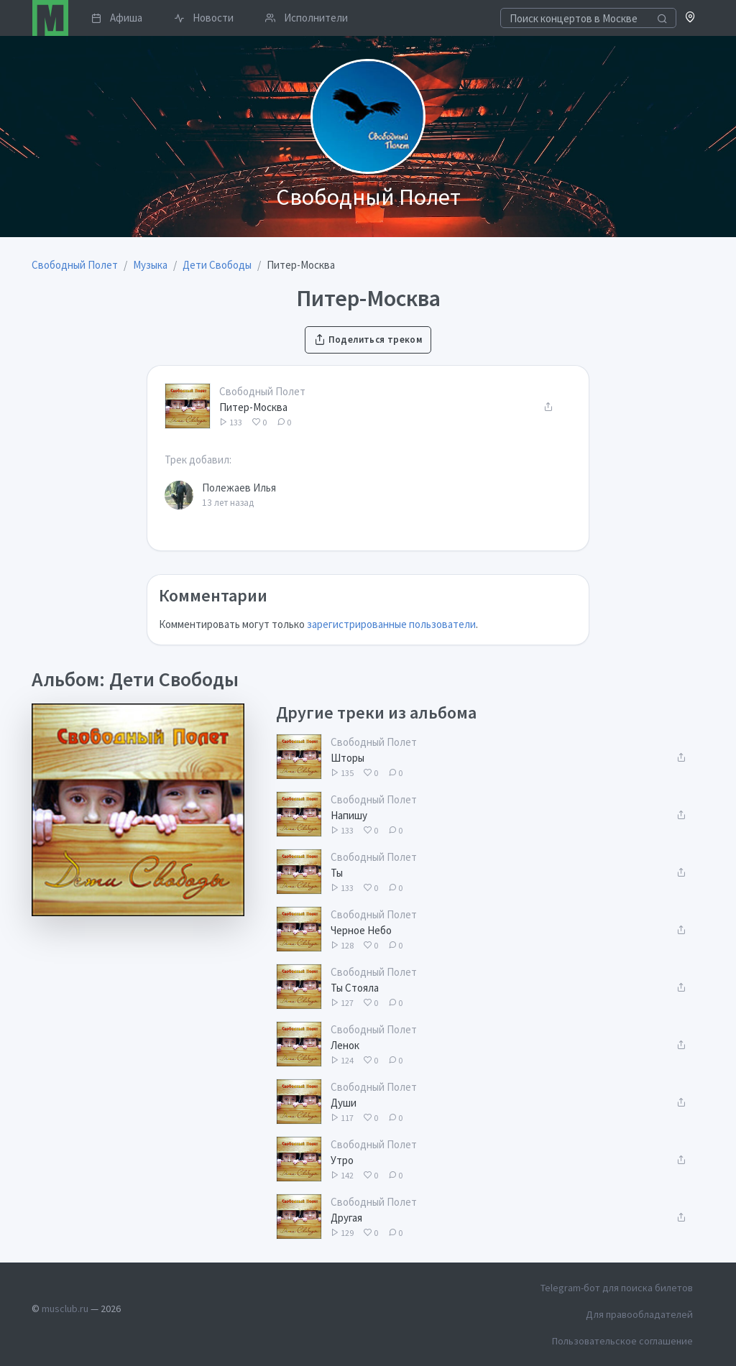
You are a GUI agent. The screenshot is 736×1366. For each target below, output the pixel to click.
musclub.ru (65, 1308)
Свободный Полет (262, 391)
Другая (346, 1217)
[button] (690, 18)
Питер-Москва (253, 407)
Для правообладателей (639, 1314)
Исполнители (306, 17)
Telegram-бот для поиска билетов (616, 1287)
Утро (342, 1160)
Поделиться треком (368, 339)
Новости (204, 17)
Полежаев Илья (239, 487)
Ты (337, 873)
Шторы (347, 758)
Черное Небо (361, 930)
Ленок (345, 1045)
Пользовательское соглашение (622, 1340)
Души (343, 1102)
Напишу (349, 815)
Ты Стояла (355, 987)
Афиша (116, 17)
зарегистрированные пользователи (391, 624)
